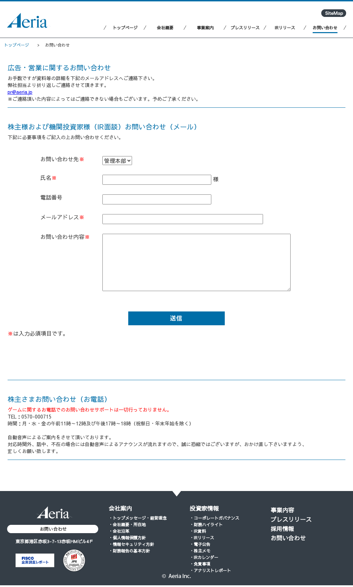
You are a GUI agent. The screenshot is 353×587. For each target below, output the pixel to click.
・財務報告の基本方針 (129, 551)
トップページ (16, 45)
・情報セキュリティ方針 (131, 544)
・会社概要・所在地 (127, 524)
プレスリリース (291, 519)
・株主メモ (200, 551)
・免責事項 (200, 564)
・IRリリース (202, 537)
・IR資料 (198, 531)
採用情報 (282, 529)
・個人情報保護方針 (127, 537)
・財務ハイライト (206, 524)
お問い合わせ (288, 538)
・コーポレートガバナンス (214, 518)
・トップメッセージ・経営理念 (138, 518)
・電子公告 (200, 544)
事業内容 (282, 510)
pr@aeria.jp (20, 91)
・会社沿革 (119, 531)
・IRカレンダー (204, 557)
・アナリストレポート (210, 570)
